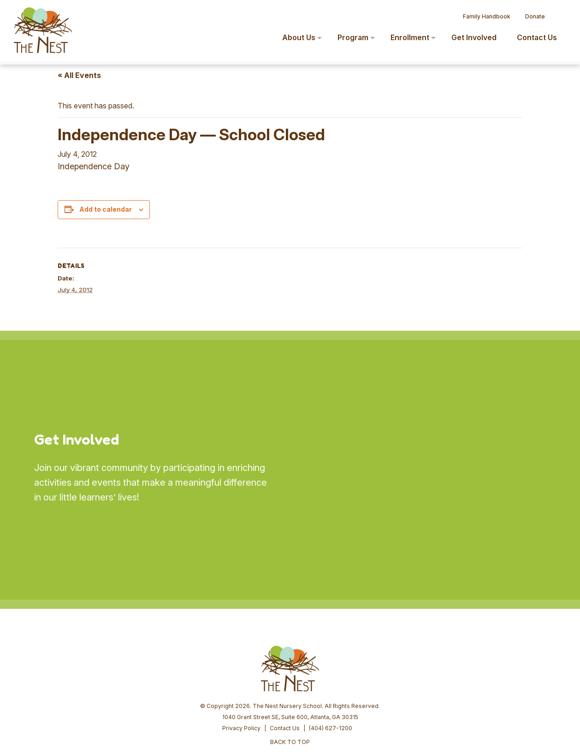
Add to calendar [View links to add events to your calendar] (105, 209)
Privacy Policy (241, 658)
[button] (559, 12)
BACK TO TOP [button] (290, 671)
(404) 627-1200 (330, 658)
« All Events (79, 75)
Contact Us (285, 658)
